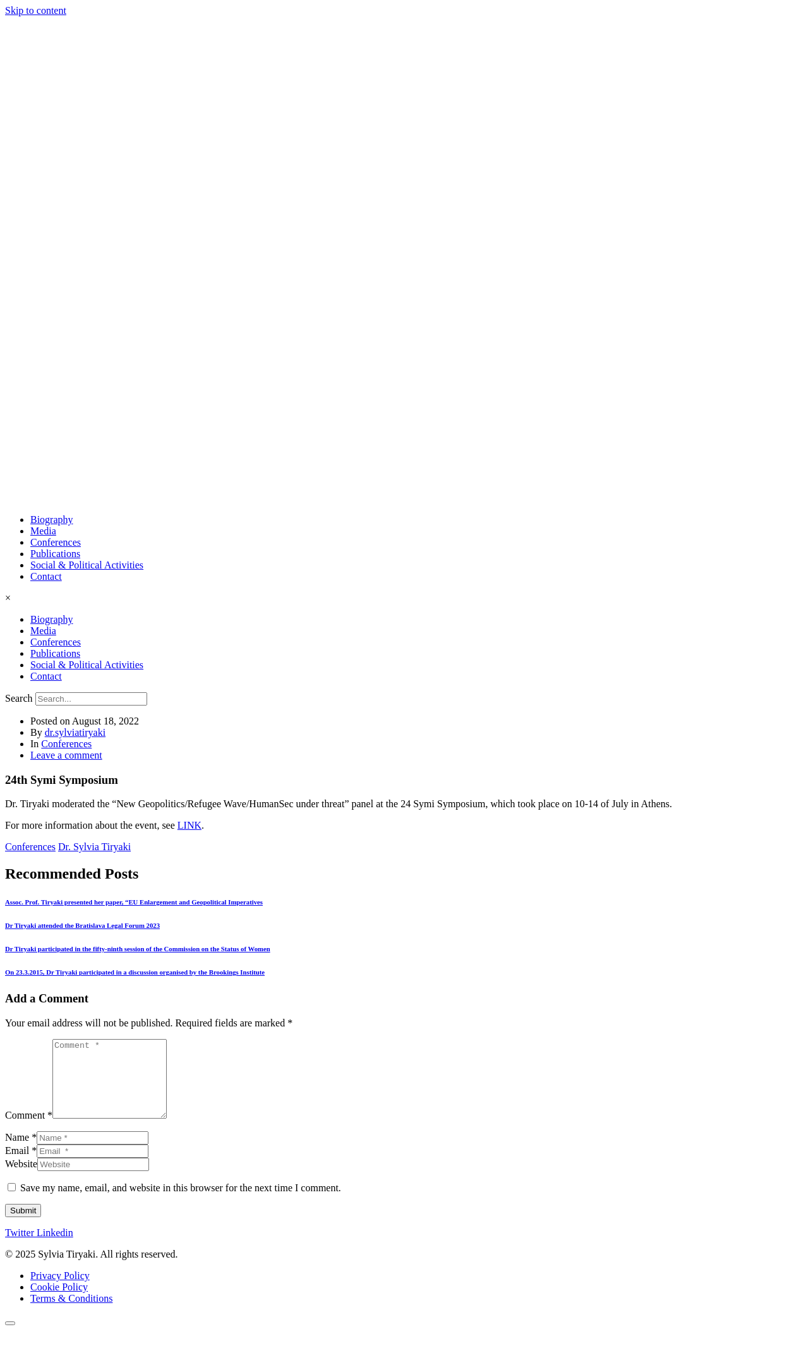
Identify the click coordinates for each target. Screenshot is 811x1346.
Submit (23, 1225)
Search (19, 698)
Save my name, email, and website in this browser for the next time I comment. (180, 1203)
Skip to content (35, 10)
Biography (51, 519)
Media (43, 531)
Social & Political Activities (86, 565)
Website (21, 1179)
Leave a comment (66, 755)
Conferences (55, 542)
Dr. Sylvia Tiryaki (94, 846)
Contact (46, 576)
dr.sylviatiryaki (75, 732)
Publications (55, 553)
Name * (21, 1152)
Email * (21, 1165)
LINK (189, 825)
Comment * (28, 1130)
